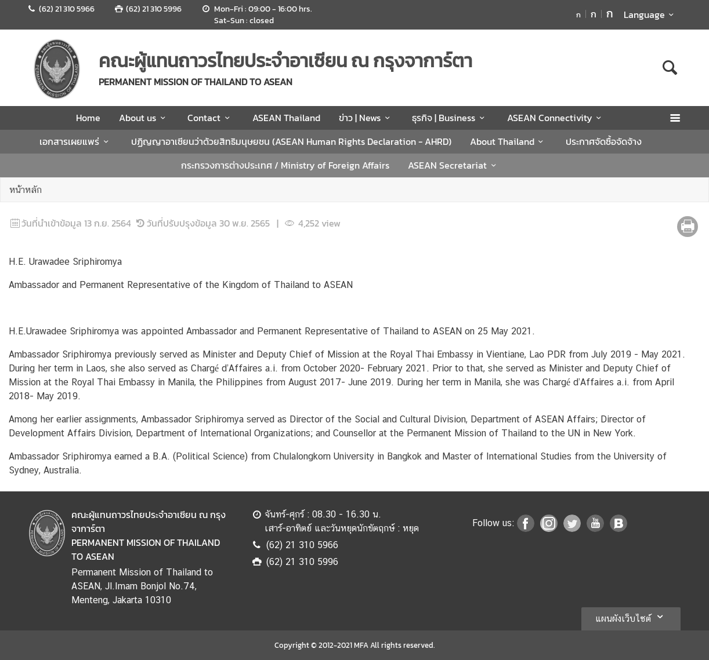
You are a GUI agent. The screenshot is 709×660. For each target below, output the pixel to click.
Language (651, 14)
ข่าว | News (366, 118)
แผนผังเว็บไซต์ (631, 616)
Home (88, 118)
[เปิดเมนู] (674, 118)
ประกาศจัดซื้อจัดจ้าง (604, 141)
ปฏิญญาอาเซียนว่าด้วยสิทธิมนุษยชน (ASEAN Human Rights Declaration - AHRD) (291, 141)
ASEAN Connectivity (556, 118)
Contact (210, 118)
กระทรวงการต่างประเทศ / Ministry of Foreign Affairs (285, 165)
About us (144, 118)
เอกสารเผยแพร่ (75, 141)
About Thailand (508, 141)
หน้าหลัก (25, 189)
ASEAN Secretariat (454, 165)
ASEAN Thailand (286, 118)
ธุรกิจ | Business (450, 118)
